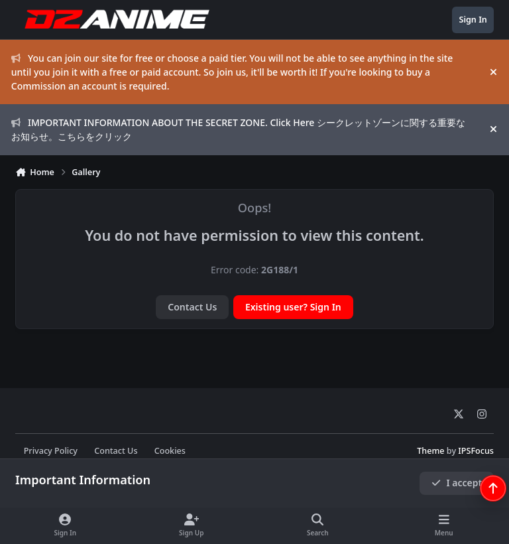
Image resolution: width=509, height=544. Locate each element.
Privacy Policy (51, 450)
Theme (430, 450)
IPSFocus (476, 450)
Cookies (170, 450)
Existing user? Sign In (293, 307)
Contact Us (192, 307)
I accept (456, 482)
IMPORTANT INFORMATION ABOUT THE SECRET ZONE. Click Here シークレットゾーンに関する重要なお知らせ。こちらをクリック (238, 129)
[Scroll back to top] (493, 488)
